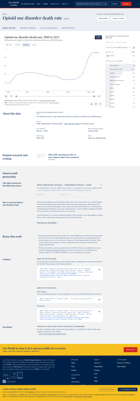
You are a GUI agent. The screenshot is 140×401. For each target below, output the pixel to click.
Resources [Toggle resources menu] (55, 4)
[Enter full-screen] (100, 104)
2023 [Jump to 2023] (99, 96)
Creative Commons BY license (55, 250)
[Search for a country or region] (120, 42)
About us (97, 366)
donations (31, 392)
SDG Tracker (75, 385)
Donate (126, 4)
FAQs (36, 372)
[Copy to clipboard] (96, 269)
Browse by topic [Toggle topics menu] (27, 4)
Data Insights (121, 369)
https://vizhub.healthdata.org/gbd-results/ (52, 337)
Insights (45, 4)
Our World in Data (14, 4)
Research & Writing (28, 28)
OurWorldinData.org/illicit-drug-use (14, 104)
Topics (73, 366)
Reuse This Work (68, 28)
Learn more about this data (47, 100)
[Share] (96, 104)
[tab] (9, 44)
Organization (98, 369)
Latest (73, 381)
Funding (96, 373)
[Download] (91, 104)
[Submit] (104, 4)
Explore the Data (9, 28)
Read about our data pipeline (47, 222)
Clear (133, 52)
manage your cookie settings (83, 396)
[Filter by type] (120, 61)
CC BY (27, 104)
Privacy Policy (68, 396)
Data (38, 4)
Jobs (95, 380)
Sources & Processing (49, 28)
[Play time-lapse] (6, 96)
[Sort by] (118, 47)
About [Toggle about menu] (65, 4)
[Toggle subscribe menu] (114, 4)
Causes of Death (118, 18)
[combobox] (91, 4)
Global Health (103, 18)
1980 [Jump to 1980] (11, 96)
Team (96, 377)
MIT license (18, 370)
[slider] (16, 96)
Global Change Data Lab (33, 363)
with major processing (71, 124)
